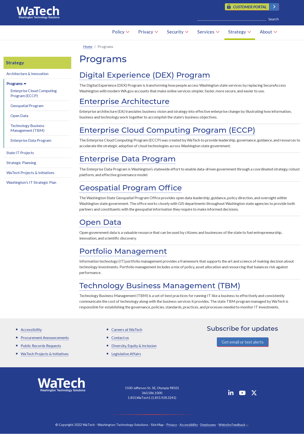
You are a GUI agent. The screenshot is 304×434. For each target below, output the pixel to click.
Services (205, 32)
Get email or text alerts (243, 341)
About (266, 32)
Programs (14, 83)
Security (175, 32)
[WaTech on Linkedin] (231, 394)
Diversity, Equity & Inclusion (134, 346)
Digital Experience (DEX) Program (144, 76)
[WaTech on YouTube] (242, 394)
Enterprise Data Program (30, 140)
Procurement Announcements (45, 337)
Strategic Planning (21, 162)
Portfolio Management (123, 252)
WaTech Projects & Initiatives (30, 172)
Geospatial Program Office (130, 188)
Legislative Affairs (126, 354)
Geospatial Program (26, 105)
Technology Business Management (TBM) (27, 128)
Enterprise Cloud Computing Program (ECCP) (33, 93)
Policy (118, 32)
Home (87, 46)
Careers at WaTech (126, 329)
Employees (208, 425)
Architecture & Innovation (27, 73)
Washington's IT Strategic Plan (31, 182)
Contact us (120, 337)
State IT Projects (20, 152)
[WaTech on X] (254, 394)
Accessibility (31, 329)
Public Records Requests (41, 346)
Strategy (237, 32)
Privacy (145, 32)
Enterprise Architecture (124, 102)
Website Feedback (231, 425)
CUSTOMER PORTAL (250, 7)
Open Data (19, 115)
